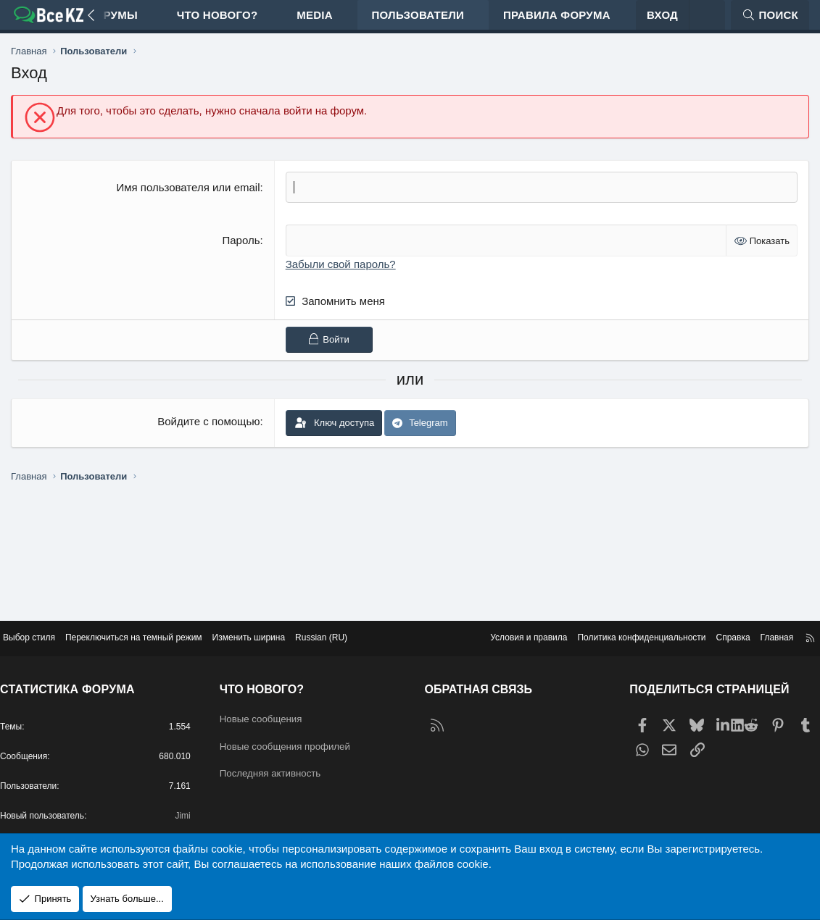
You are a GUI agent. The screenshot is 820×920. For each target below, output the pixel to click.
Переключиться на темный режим (158, 624)
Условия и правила (493, 624)
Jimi (188, 812)
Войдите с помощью (208, 435)
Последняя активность (284, 762)
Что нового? (217, 22)
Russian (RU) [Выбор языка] (361, 624)
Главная (760, 624)
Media (315, 22)
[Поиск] (770, 22)
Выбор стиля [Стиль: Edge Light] (45, 624)
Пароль (241, 254)
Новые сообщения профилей (301, 734)
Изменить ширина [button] (282, 624)
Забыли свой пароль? (341, 278)
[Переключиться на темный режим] (707, 22)
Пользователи (418, 22)
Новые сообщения (273, 706)
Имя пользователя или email (188, 202)
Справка (713, 624)
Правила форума (556, 22)
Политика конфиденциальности (615, 624)
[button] (150, 22)
